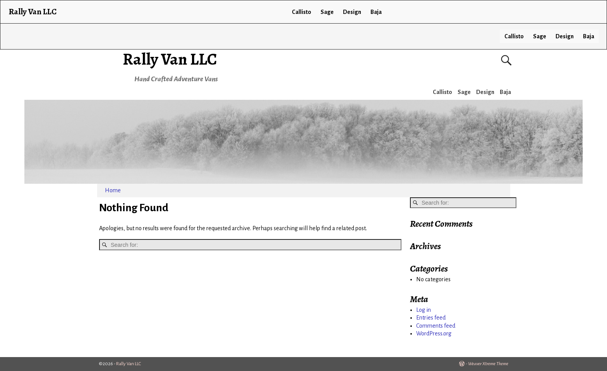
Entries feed (431, 318)
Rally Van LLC (170, 59)
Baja (588, 36)
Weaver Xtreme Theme (488, 363)
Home (113, 190)
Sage (539, 36)
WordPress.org (433, 333)
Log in (423, 310)
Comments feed (435, 326)
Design (565, 36)
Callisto (514, 36)
